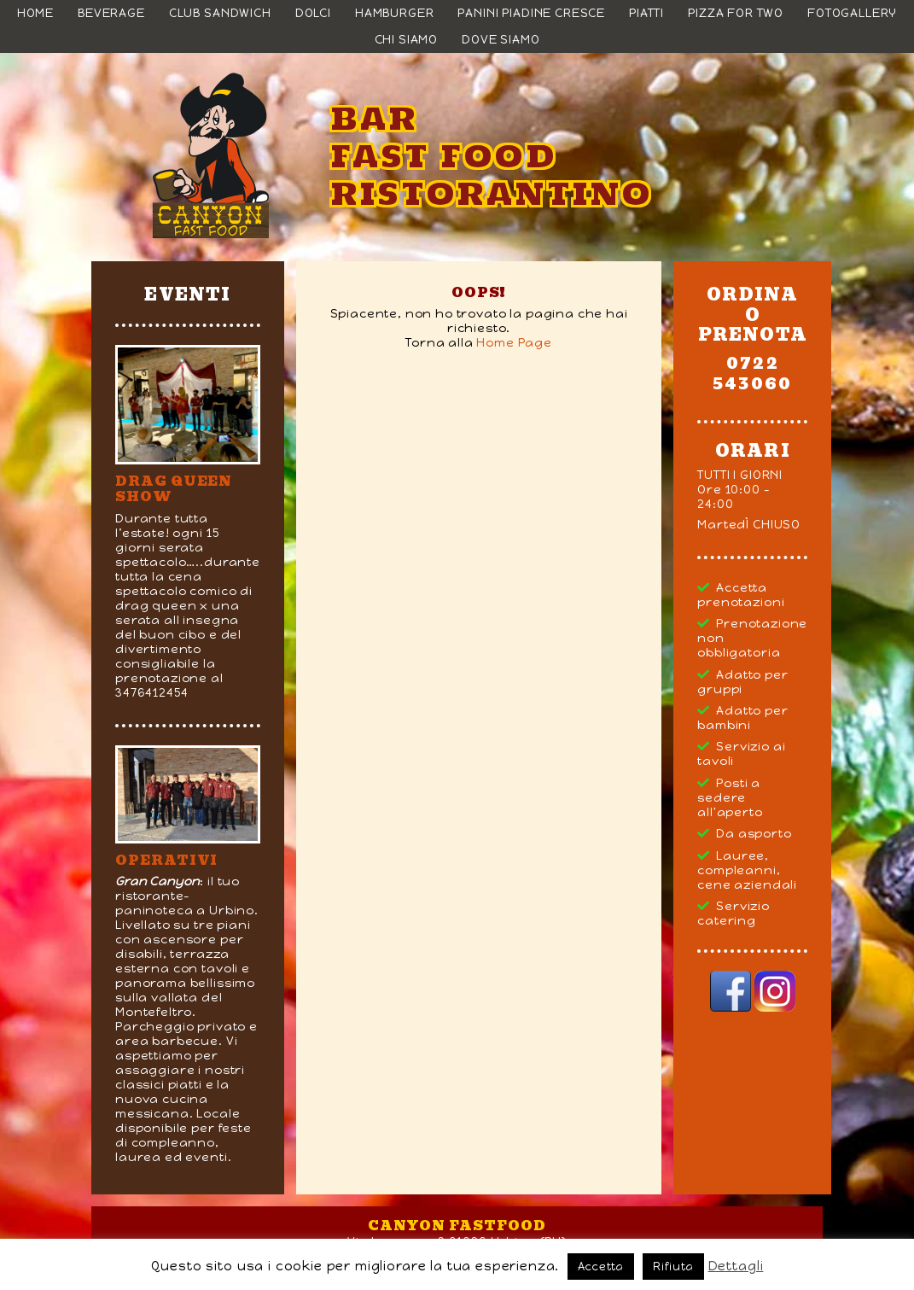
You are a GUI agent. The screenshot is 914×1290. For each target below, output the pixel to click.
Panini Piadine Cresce (531, 13)
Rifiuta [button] (673, 1266)
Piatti (646, 13)
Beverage (111, 13)
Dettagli (736, 1266)
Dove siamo (500, 39)
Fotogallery (852, 13)
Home (35, 13)
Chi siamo (407, 39)
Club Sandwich (220, 13)
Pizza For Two (735, 13)
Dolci (313, 13)
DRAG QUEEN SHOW (173, 488)
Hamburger (394, 13)
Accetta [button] (601, 1266)
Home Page (514, 343)
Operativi (166, 860)
